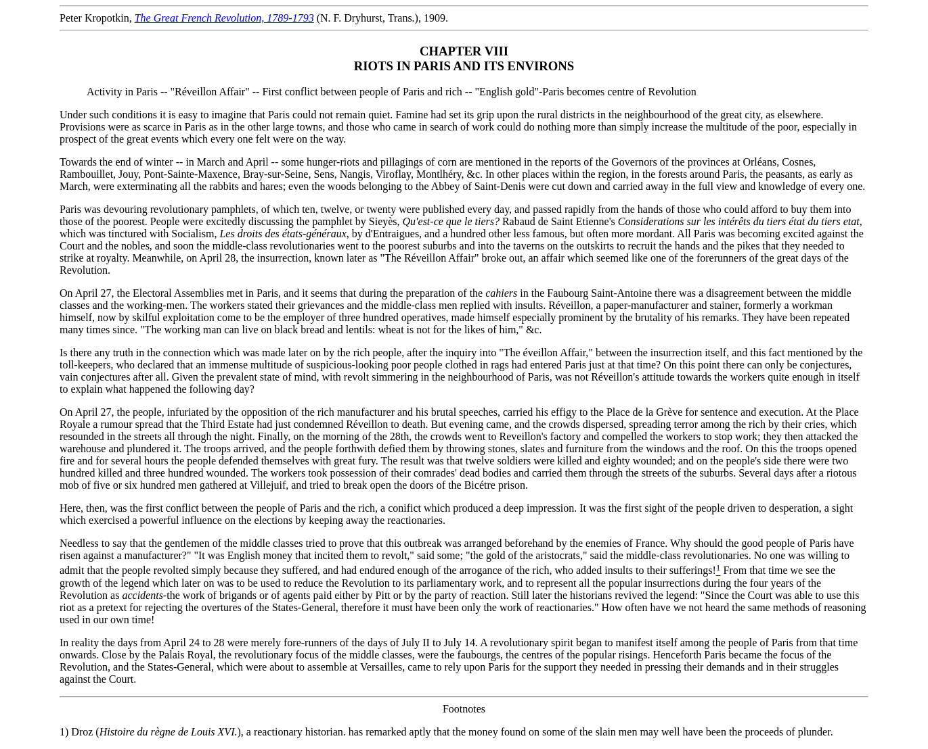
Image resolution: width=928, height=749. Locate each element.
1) (64, 732)
